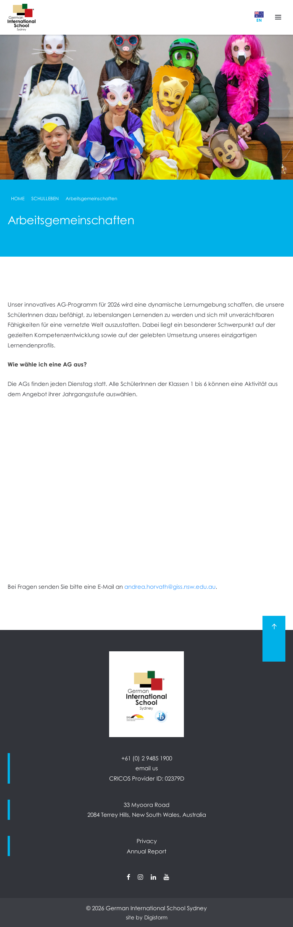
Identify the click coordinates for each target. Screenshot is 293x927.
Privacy (147, 840)
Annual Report (146, 851)
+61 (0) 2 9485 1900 (146, 758)
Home (17, 198)
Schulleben (45, 198)
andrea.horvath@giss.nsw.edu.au (170, 586)
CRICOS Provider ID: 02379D (146, 778)
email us (146, 768)
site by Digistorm (146, 917)
